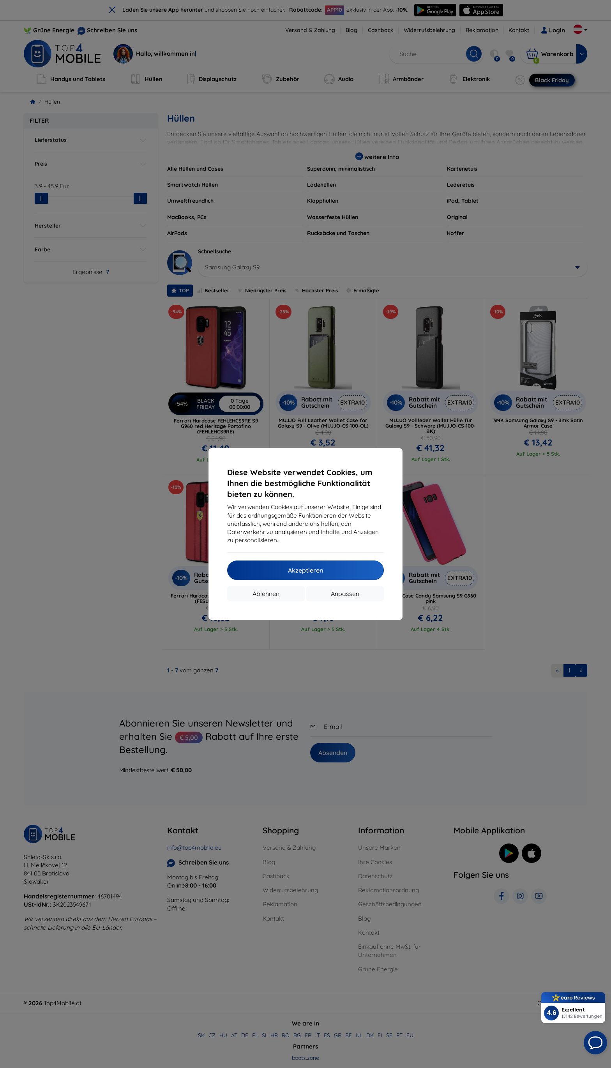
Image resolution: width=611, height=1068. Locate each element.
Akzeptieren (305, 570)
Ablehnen (266, 594)
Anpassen (345, 594)
